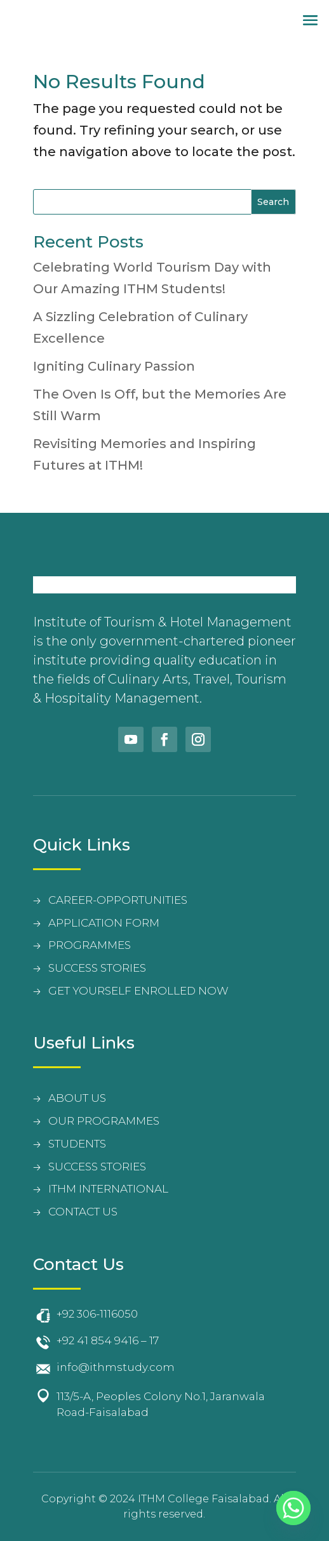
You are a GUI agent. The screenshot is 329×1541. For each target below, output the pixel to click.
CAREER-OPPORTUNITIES (117, 900)
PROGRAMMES (89, 945)
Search (273, 202)
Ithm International (108, 1188)
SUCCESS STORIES (97, 968)
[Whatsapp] (293, 1508)
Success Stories (97, 1166)
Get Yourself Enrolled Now (138, 990)
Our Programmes (103, 1120)
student (74, 1143)
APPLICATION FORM (103, 922)
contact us (82, 1211)
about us (77, 1098)
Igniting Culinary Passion (114, 366)
